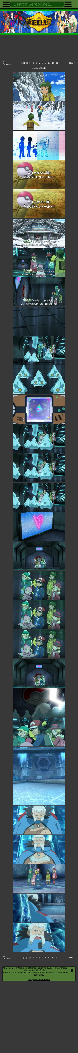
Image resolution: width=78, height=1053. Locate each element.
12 (57, 63)
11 (53, 63)
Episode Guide (39, 68)
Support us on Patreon (39, 979)
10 (49, 63)
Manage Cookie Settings (35, 970)
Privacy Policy (60, 968)
